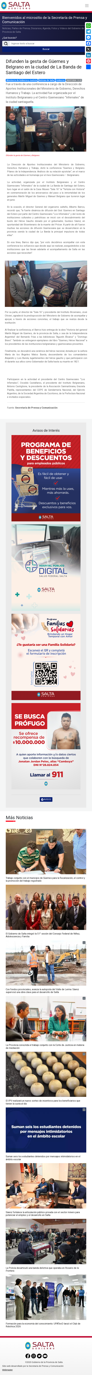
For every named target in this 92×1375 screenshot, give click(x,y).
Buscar (46, 49)
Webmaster (7, 1370)
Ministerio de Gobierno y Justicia (21, 80)
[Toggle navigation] (87, 5)
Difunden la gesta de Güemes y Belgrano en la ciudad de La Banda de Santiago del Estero (44, 66)
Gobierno (60, 80)
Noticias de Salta (46, 80)
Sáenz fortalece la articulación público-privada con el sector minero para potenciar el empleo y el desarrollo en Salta (43, 1213)
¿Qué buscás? (9, 37)
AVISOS (46, 799)
